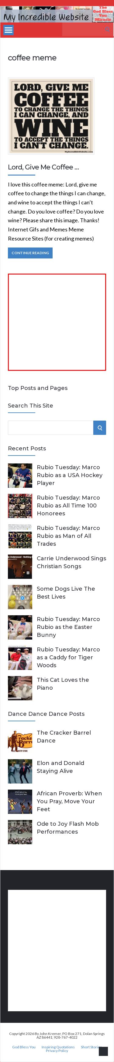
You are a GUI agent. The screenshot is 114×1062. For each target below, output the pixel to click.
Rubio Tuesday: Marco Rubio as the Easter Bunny (68, 627)
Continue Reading (30, 253)
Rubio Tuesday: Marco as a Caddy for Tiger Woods (68, 657)
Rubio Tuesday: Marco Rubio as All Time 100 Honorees (68, 505)
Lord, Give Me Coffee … (43, 167)
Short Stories (91, 1047)
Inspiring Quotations (58, 1047)
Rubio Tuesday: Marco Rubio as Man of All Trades (68, 536)
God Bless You (24, 1047)
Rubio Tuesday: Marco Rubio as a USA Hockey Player (69, 475)
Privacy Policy (57, 1051)
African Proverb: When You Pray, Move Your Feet (69, 801)
